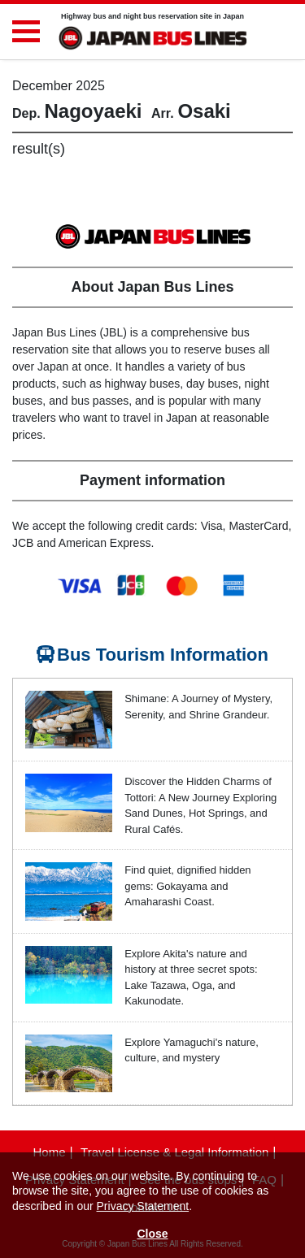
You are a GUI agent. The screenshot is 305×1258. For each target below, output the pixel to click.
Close (152, 1233)
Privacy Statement (143, 1205)
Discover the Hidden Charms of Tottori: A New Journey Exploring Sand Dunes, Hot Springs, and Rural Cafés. (200, 805)
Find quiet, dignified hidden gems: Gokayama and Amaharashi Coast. (187, 886)
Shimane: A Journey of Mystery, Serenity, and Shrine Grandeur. (198, 706)
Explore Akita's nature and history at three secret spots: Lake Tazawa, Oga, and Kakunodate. (190, 978)
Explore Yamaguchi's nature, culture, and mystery (191, 1050)
